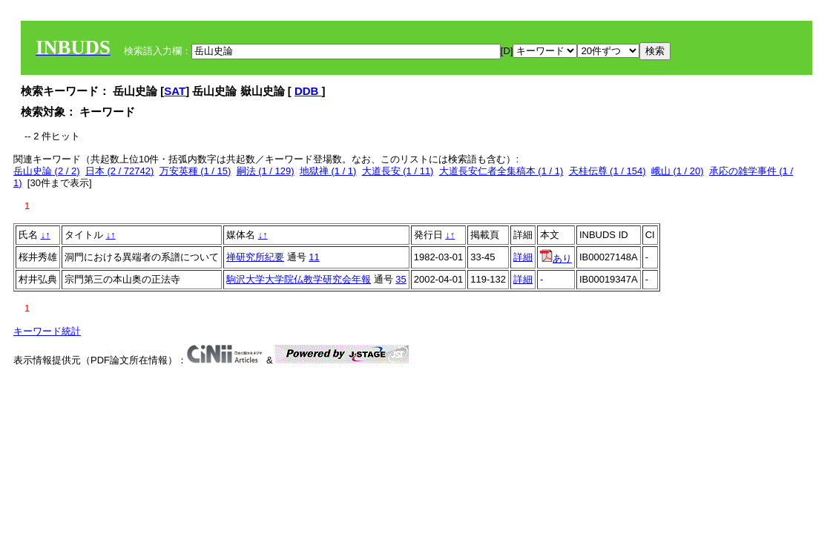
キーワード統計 (47, 331)
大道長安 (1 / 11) (398, 171)
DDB (308, 91)
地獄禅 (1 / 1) (328, 171)
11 (314, 257)
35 (400, 279)
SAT (174, 91)
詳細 (523, 257)
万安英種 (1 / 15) (195, 171)
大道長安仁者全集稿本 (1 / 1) (501, 171)
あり (556, 258)
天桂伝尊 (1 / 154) (607, 171)
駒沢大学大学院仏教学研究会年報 (298, 279)
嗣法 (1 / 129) (265, 171)
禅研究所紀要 (255, 257)
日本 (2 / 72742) (119, 171)
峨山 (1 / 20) (677, 171)
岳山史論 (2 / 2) (46, 171)
